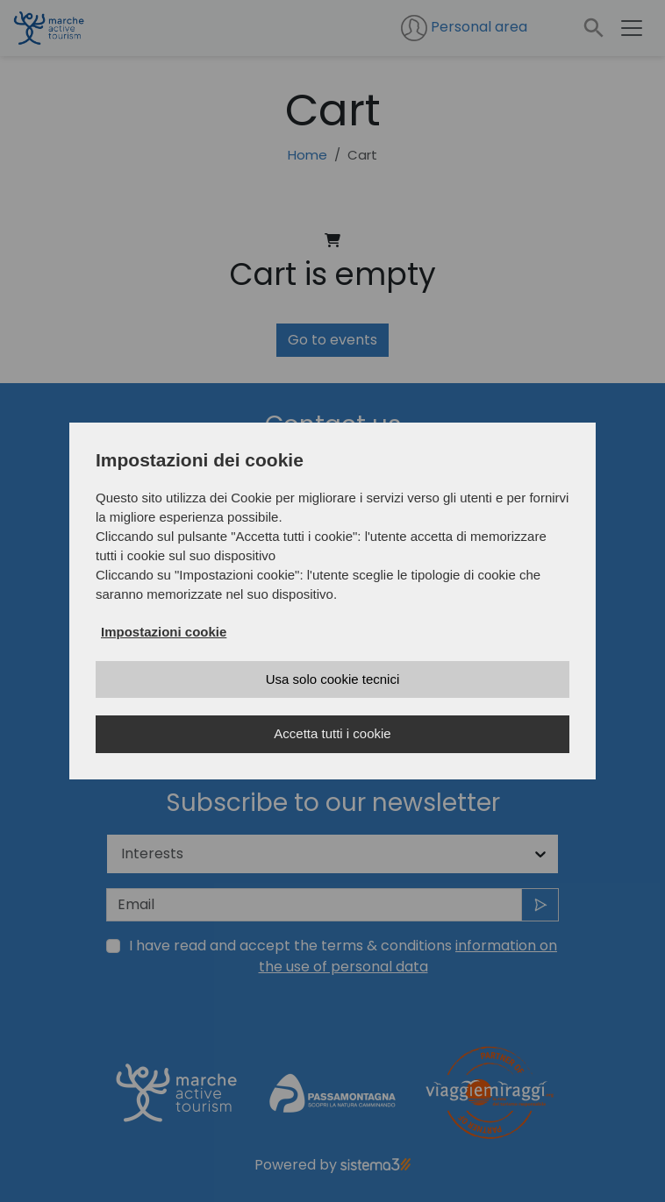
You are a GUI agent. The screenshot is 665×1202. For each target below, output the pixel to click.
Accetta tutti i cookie (332, 733)
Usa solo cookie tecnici (333, 679)
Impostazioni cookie (163, 631)
